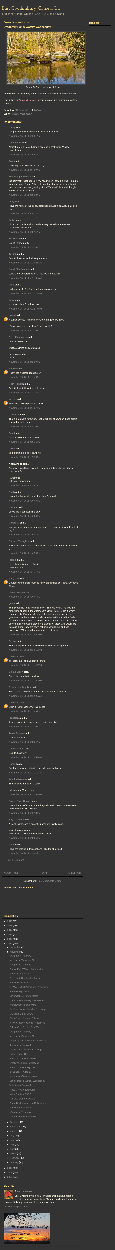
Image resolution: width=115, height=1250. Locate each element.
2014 (10, 930)
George (13, 641)
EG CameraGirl (25, 1191)
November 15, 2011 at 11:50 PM (25, 680)
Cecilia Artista (16, 748)
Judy (12, 201)
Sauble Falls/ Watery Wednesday (26, 969)
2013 (10, 934)
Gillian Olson (16, 672)
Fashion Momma (18, 779)
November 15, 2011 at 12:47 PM (25, 308)
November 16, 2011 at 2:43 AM (24, 711)
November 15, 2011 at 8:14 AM (24, 213)
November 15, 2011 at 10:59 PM (25, 650)
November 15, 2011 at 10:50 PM (25, 634)
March (13, 1153)
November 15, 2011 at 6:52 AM (24, 154)
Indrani (13, 560)
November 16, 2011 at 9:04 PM (24, 853)
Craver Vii (14, 414)
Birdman (13, 507)
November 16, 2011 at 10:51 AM (25, 757)
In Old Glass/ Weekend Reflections (27, 1022)
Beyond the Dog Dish (20, 687)
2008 (10, 1177)
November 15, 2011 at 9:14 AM (24, 232)
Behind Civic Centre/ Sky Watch (25, 1027)
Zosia (12, 161)
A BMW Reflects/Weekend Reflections (28, 987)
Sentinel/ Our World (19, 973)
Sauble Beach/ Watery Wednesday (27, 1081)
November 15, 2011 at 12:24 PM (25, 293)
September (16, 1126)
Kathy (12, 127)
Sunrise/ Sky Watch (19, 991)
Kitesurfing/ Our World (20, 1045)
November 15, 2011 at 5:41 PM (24, 485)
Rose (11, 844)
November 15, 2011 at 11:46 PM (25, 665)
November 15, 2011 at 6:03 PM (24, 500)
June (13, 1140)
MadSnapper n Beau (20, 176)
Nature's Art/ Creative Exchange (25, 1049)
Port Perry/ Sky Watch (20, 1107)
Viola (11, 284)
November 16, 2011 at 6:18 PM (24, 813)
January (14, 1162)
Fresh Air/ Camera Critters (22, 1058)
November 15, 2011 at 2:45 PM (24, 377)
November (15, 952)
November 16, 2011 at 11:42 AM (25, 772)
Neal (11, 492)
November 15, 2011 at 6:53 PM (24, 553)
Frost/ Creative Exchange (22, 1089)
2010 (10, 1168)
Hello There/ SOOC (19, 1054)
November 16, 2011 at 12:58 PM (25, 794)
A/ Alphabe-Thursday (20, 1112)
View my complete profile (16, 1206)
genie (12, 603)
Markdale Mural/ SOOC (21, 1014)
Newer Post (11, 872)
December (15, 947)
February (15, 1158)
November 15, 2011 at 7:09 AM (24, 170)
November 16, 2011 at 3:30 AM (24, 726)
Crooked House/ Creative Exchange (27, 1009)
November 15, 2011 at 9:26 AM (24, 247)
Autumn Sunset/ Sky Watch (23, 1067)
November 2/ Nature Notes (23, 1116)
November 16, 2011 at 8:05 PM (24, 838)
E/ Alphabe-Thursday (20, 964)
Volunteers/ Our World (20, 1085)
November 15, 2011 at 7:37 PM (24, 571)
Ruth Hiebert (16, 384)
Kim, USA (14, 578)
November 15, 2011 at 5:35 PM (24, 457)
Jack (11, 300)
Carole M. (14, 522)
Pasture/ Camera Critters (22, 1098)
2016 (10, 921)
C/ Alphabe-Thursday (20, 1031)
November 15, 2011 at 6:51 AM (24, 136)
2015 (10, 925)
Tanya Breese (16, 733)
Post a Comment (15, 860)
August (14, 1131)
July (12, 1135)
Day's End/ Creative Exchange (25, 978)
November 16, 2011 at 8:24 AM (24, 742)
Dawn (12, 448)
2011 (10, 943)
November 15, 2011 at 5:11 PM (24, 442)
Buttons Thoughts (19, 541)
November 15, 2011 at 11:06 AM (25, 278)
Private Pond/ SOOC (20, 982)
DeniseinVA (15, 142)
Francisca (14, 718)
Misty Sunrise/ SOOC (20, 1094)
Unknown (14, 656)
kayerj (12, 399)
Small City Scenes (19, 269)
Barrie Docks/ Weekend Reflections (27, 1103)
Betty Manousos (18, 337)
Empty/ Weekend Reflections (24, 1063)
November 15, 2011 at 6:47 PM (24, 534)
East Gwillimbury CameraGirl (31, 8)
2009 (10, 1172)
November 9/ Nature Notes (23, 1076)
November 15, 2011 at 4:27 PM (24, 408)
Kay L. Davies (16, 819)
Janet (12, 433)
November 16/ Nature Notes (23, 1036)
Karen (12, 764)
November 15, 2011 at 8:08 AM (24, 195)
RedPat (13, 368)
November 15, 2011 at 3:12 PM (24, 392)
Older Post (74, 872)
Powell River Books (19, 801)
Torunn (13, 254)
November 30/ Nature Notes (23, 960)
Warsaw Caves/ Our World (23, 1005)
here (32, 790)
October (14, 1122)
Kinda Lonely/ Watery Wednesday (26, 1000)
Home (43, 872)
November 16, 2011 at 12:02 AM (25, 696)
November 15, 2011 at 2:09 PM (24, 362)
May (12, 1144)
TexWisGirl (15, 238)
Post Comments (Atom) (50, 881)
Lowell (12, 315)
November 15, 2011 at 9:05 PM (24, 596)
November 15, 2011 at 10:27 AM (25, 262)
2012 (10, 939)
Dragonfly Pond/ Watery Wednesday (27, 1040)
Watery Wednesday (22, 113)
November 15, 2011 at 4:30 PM (24, 426)
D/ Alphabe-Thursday (20, 955)
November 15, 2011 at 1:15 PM (24, 330)
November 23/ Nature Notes (23, 996)
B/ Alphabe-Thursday (20, 1072)
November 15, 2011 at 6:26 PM (24, 516)
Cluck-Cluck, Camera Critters (24, 1018)
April (12, 1149)
